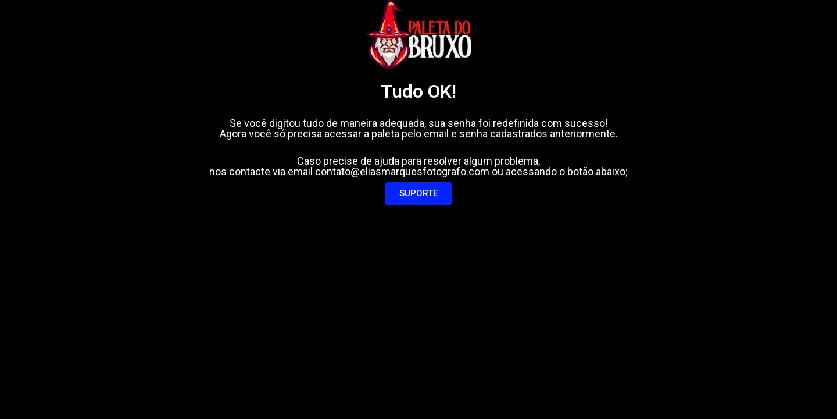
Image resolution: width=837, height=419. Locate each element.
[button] (418, 193)
